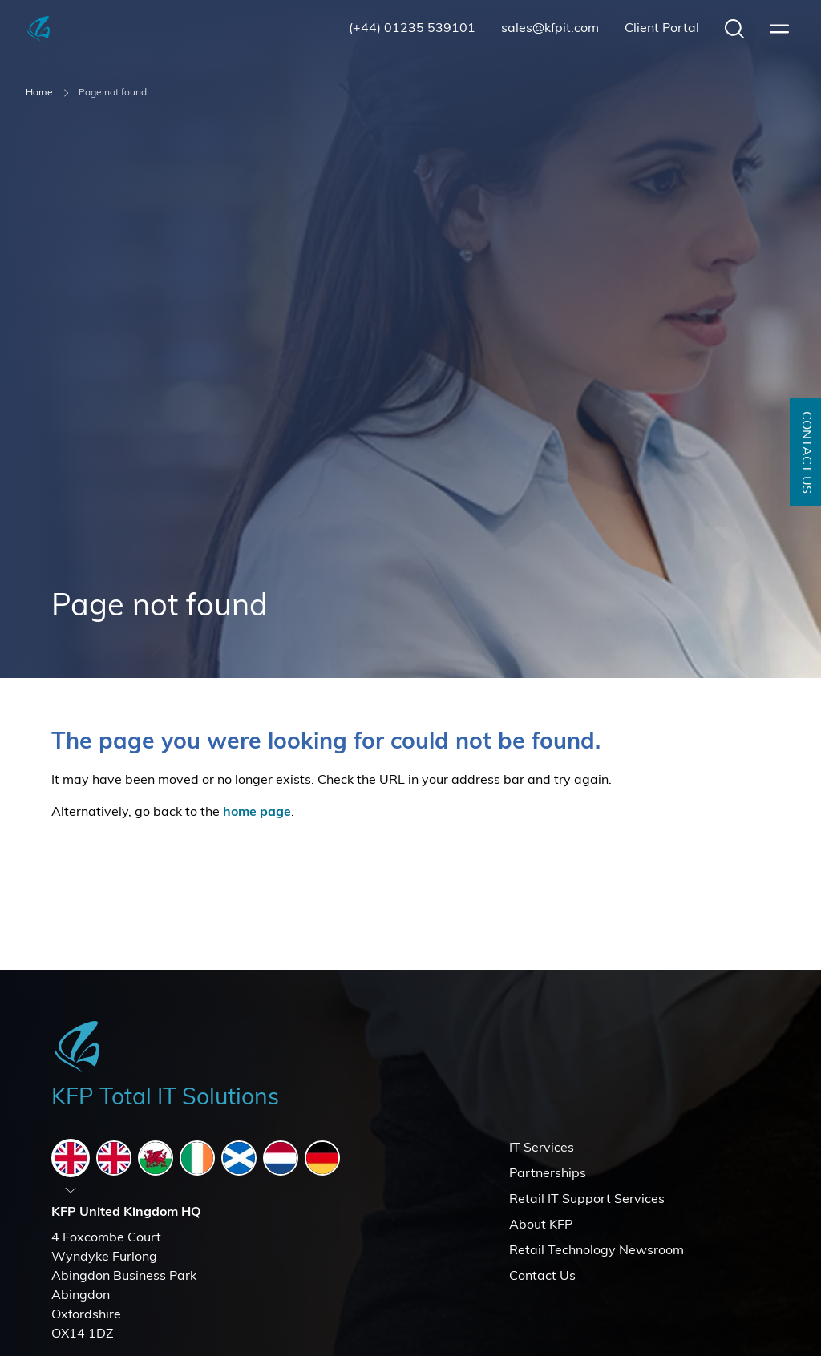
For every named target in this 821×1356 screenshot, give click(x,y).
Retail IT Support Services (587, 1199)
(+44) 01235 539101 (412, 28)
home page (257, 812)
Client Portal (662, 28)
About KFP (540, 1225)
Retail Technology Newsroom (596, 1251)
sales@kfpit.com (550, 28)
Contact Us (542, 1276)
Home (39, 93)
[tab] (70, 1158)
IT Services (541, 1148)
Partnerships (547, 1174)
